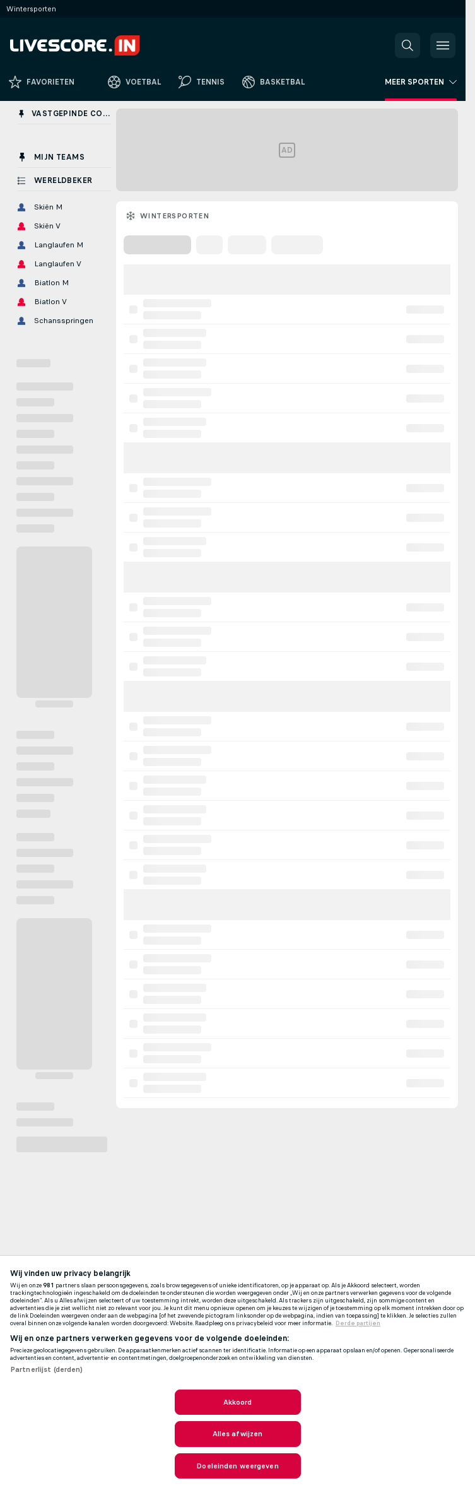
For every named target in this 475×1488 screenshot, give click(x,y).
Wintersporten (174, 215)
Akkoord (237, 1402)
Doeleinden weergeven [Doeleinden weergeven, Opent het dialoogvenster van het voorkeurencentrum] (237, 1465)
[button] (407, 45)
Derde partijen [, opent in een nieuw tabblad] (358, 1323)
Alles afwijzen (238, 1433)
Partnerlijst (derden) (46, 1369)
